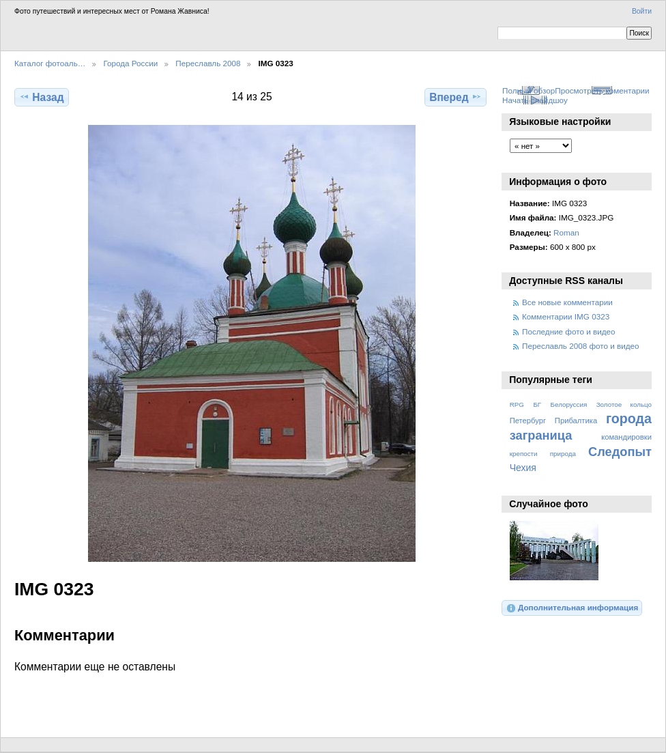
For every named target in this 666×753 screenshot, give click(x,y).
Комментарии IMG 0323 (565, 316)
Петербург (528, 420)
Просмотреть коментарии (602, 90)
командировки (626, 437)
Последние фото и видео (569, 331)
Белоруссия (569, 404)
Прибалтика (576, 420)
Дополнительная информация (572, 608)
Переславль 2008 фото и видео (580, 345)
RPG (517, 404)
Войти (642, 11)
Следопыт (620, 451)
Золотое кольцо (624, 404)
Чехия (523, 467)
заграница (541, 435)
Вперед (455, 97)
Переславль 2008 (207, 63)
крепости (524, 453)
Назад (41, 97)
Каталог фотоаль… (49, 63)
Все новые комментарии (567, 302)
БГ (537, 404)
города (629, 418)
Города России (130, 63)
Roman (566, 232)
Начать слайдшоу (535, 100)
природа (563, 453)
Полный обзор (528, 90)
